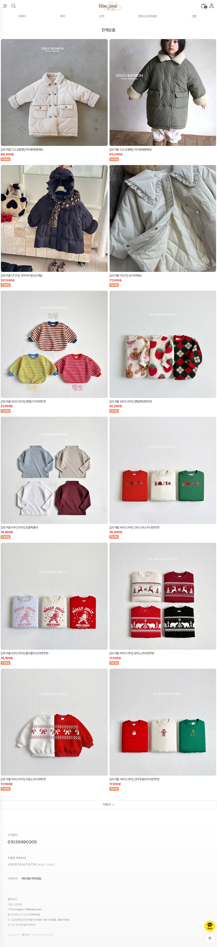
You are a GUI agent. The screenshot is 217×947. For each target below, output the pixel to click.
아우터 (22, 16)
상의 (101, 16)
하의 (62, 16)
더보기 (107, 804)
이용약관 (13, 878)
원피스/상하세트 (147, 16)
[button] (13, 6)
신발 (193, 16)
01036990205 (22, 841)
